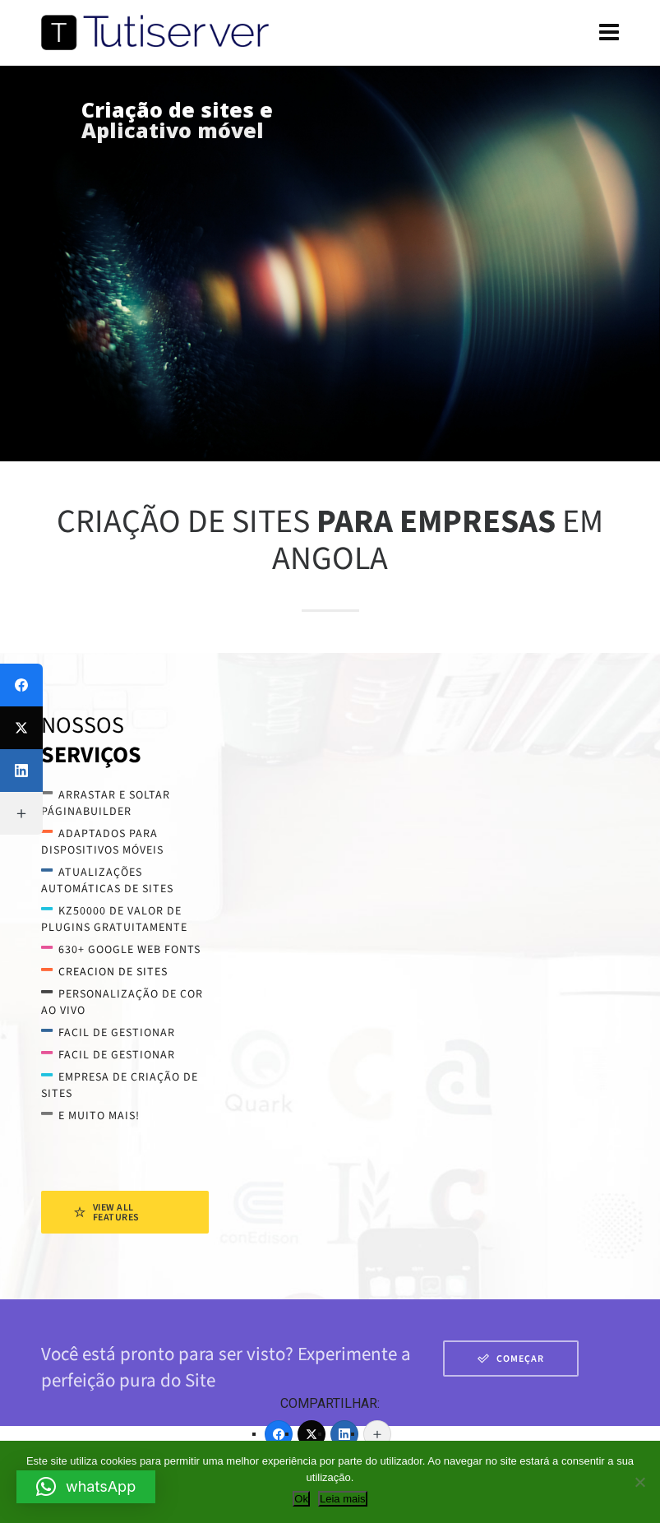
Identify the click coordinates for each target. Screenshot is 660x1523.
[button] (85, 1486)
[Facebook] (279, 1434)
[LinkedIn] (344, 1434)
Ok (301, 1499)
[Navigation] (609, 33)
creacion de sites (113, 971)
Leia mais (343, 1499)
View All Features (107, 1212)
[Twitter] (311, 1434)
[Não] (639, 1482)
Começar (511, 1358)
